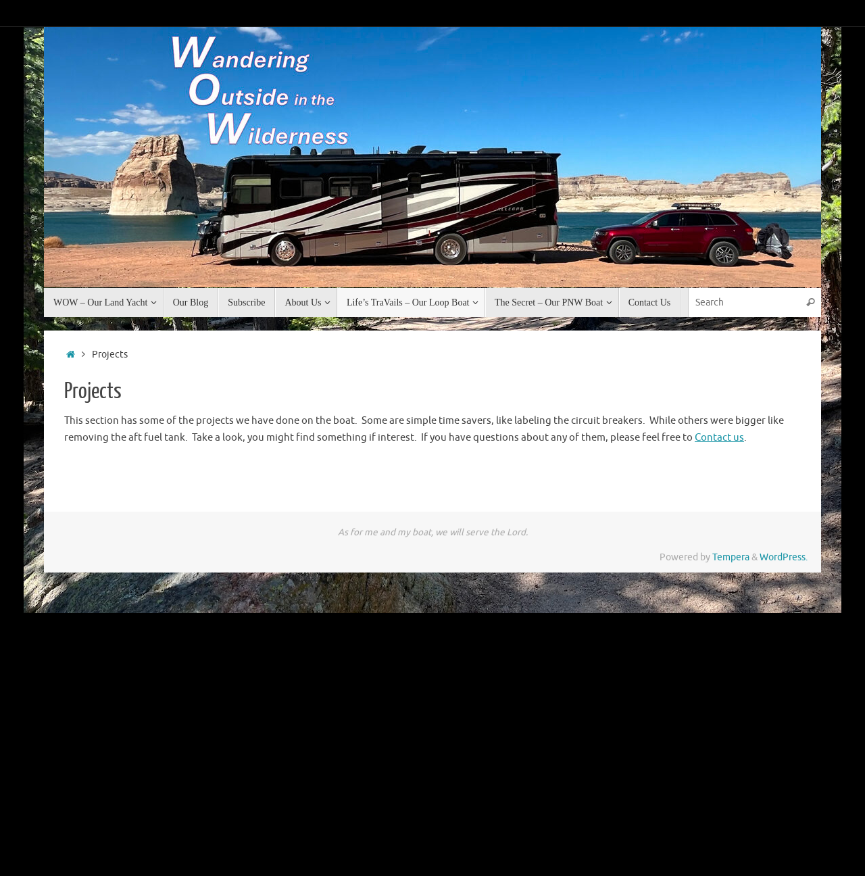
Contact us (719, 437)
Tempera (730, 557)
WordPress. (784, 557)
